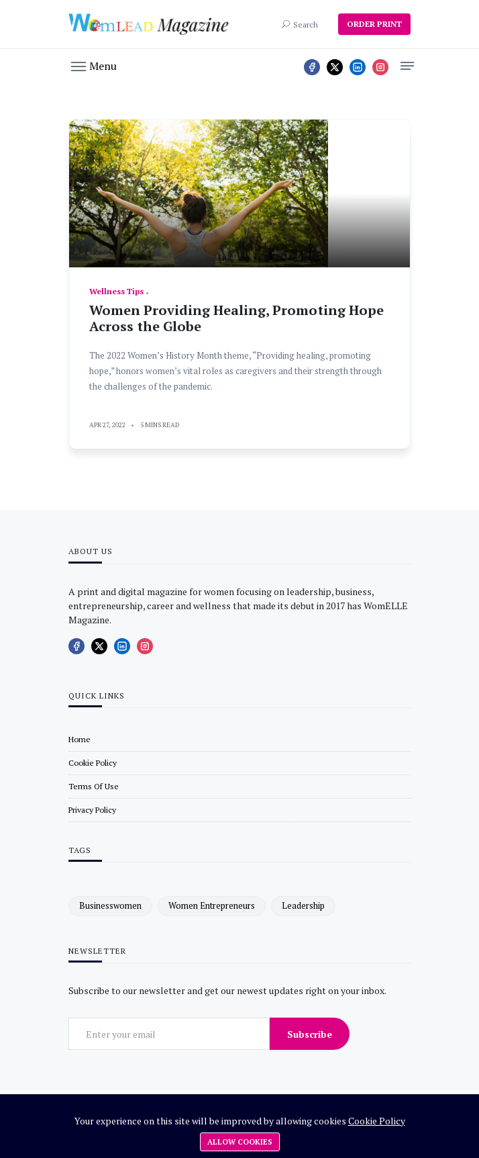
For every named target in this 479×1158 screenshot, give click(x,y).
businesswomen (110, 905)
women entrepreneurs (211, 905)
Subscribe (309, 1034)
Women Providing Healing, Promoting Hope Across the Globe (236, 318)
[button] (93, 65)
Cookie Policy (376, 1120)
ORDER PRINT (374, 24)
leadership (303, 905)
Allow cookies (239, 1142)
